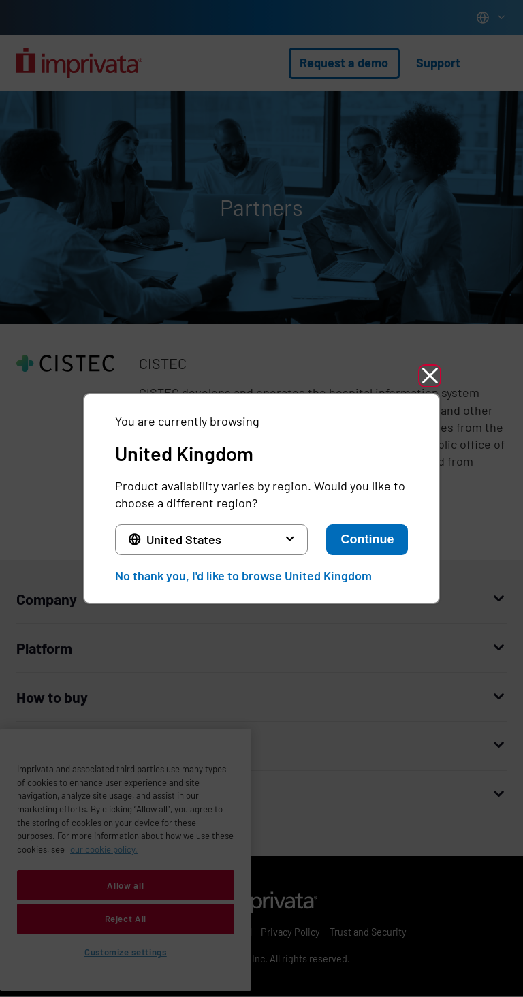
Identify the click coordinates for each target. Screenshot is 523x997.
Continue (367, 539)
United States (183, 539)
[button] (430, 376)
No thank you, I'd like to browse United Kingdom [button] (243, 575)
